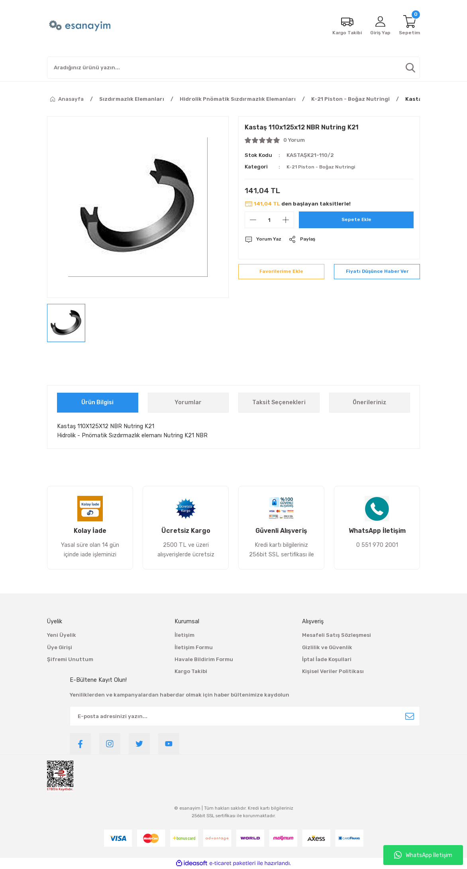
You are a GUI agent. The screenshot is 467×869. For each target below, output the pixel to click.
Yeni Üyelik (61, 635)
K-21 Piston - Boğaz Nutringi (324, 167)
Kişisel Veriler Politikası (333, 671)
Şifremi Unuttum (70, 659)
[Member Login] (378, 26)
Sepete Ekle (356, 220)
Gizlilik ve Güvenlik (327, 647)
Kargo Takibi (191, 671)
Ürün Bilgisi (97, 402)
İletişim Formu (194, 647)
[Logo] (80, 26)
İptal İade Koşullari (326, 659)
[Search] (233, 68)
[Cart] (409, 26)
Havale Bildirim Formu (204, 659)
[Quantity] (269, 220)
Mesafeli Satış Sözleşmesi (336, 635)
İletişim (184, 635)
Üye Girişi (59, 647)
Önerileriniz (370, 402)
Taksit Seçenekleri (279, 402)
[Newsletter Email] (245, 716)
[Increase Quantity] (286, 220)
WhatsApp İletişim (423, 855)
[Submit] (409, 716)
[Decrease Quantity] (253, 220)
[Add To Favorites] (281, 273)
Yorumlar (188, 402)
